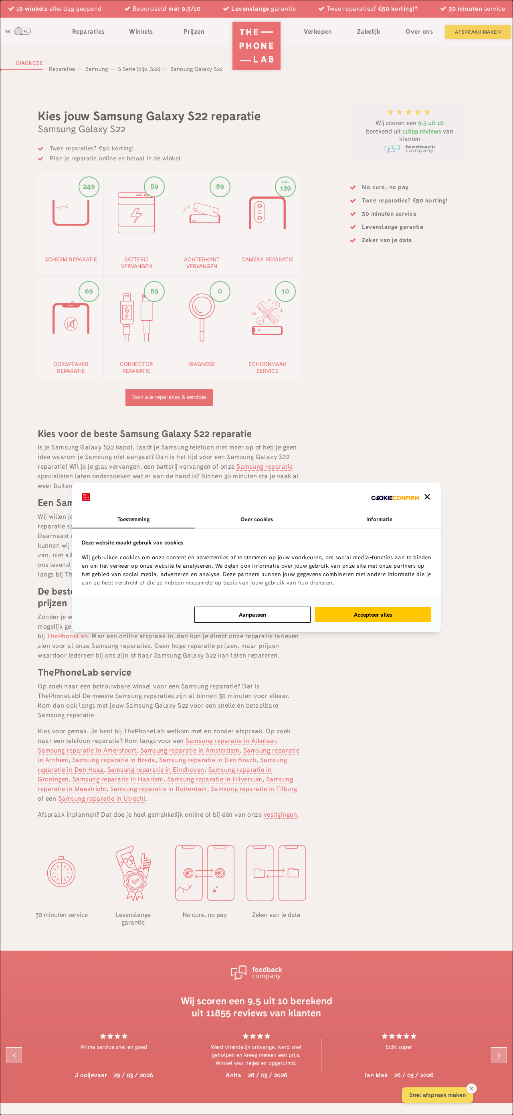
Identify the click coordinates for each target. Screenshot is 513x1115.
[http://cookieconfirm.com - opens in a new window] (395, 497)
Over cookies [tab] (256, 519)
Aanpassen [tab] (252, 614)
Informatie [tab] (379, 519)
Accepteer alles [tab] (373, 614)
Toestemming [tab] (133, 519)
